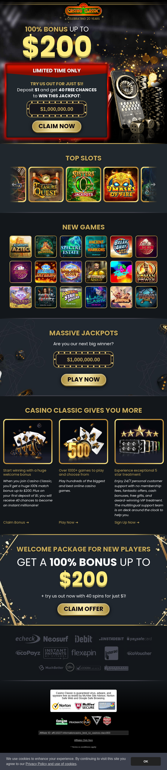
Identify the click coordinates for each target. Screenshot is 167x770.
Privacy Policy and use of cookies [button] (51, 764)
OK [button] (145, 761)
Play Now (66, 522)
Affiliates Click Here (83, 740)
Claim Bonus (14, 522)
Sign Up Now (125, 522)
